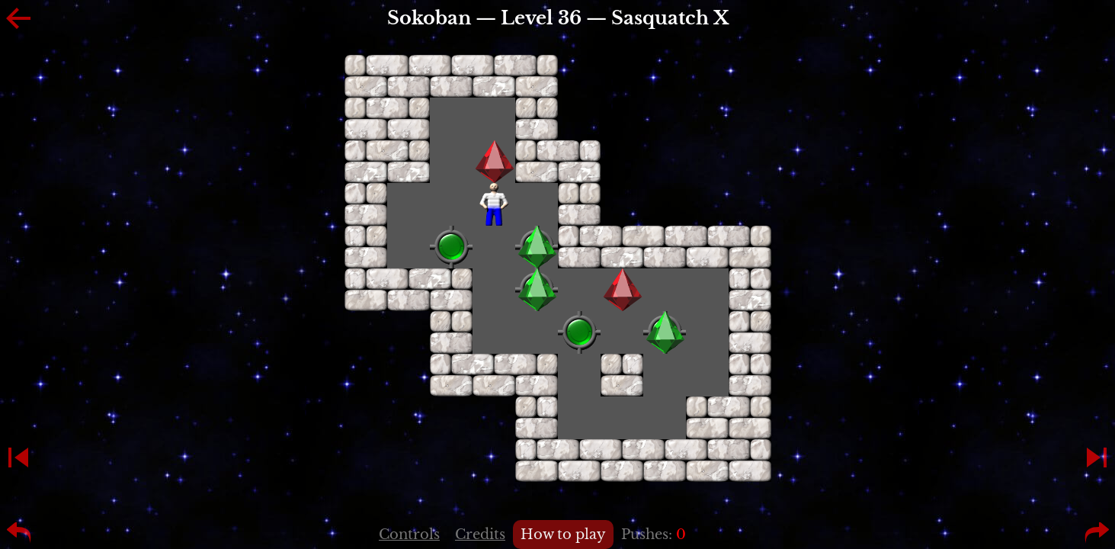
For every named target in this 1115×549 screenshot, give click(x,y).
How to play (563, 534)
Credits (480, 534)
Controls (409, 534)
